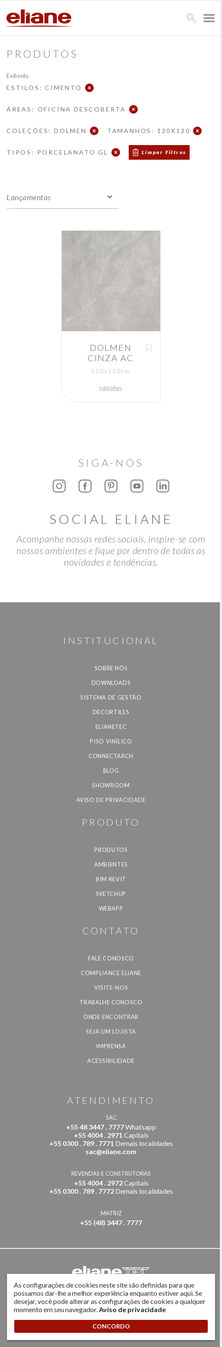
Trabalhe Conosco (110, 1002)
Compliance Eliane (111, 972)
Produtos (110, 849)
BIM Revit (111, 879)
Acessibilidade (111, 1060)
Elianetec (111, 726)
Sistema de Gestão (110, 697)
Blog (111, 770)
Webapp (111, 908)
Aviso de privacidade (111, 799)
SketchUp (111, 893)
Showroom (111, 785)
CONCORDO (111, 1326)
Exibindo (17, 75)
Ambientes (111, 864)
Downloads (111, 682)
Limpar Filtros (164, 152)
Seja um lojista (111, 1031)
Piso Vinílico (111, 741)
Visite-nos (111, 987)
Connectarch (111, 755)
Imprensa (111, 1046)
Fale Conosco (111, 958)
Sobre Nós (111, 668)
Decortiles (111, 712)
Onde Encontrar (111, 1016)
